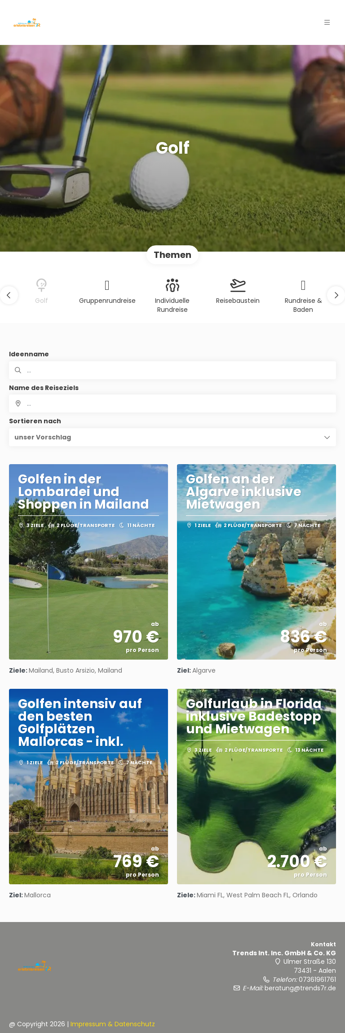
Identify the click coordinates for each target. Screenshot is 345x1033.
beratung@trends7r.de (300, 988)
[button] (9, 295)
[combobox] (172, 403)
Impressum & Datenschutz (113, 1024)
